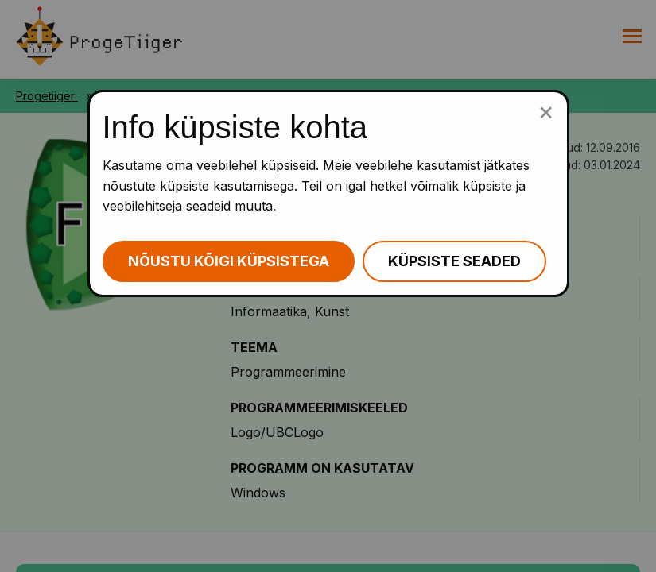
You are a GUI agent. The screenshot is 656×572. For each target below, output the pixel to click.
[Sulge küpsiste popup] (546, 111)
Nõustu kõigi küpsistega (228, 261)
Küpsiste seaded (454, 261)
